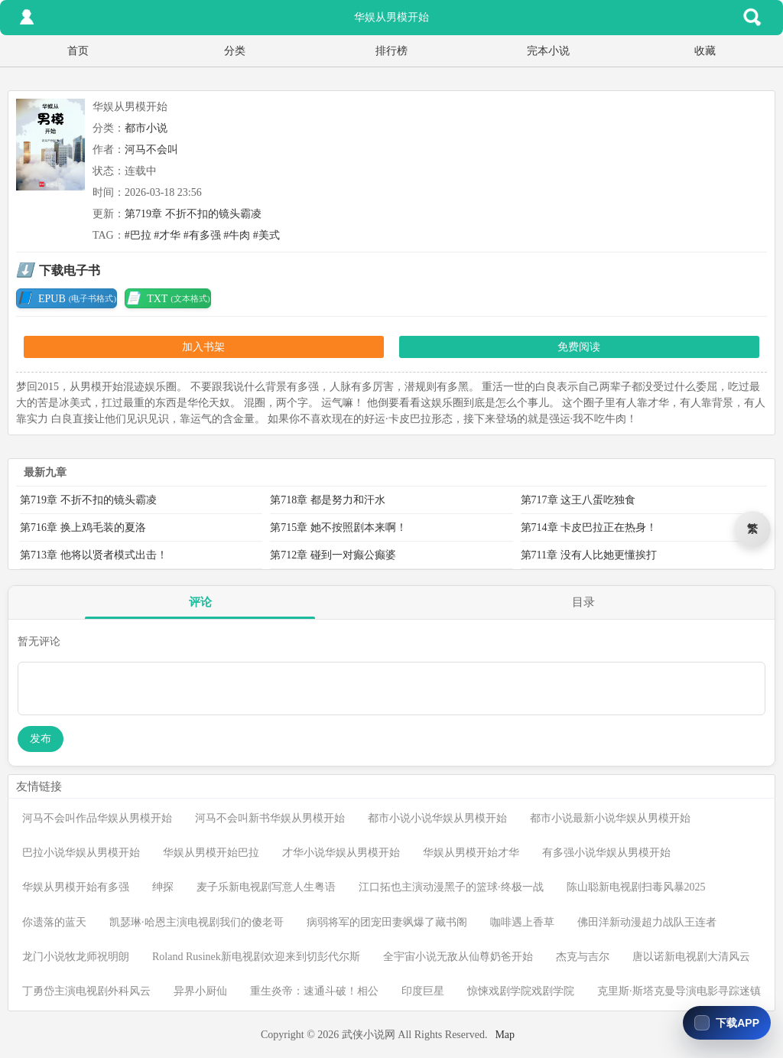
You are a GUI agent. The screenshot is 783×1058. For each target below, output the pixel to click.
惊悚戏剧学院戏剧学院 (520, 991)
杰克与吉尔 (582, 956)
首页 (78, 51)
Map (505, 1034)
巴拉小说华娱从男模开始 (81, 852)
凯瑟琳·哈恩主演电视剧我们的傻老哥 (196, 922)
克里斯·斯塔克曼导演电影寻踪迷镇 (679, 991)
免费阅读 (578, 347)
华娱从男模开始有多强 (75, 887)
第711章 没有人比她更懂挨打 (589, 555)
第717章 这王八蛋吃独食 (578, 500)
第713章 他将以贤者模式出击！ (93, 555)
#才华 (167, 235)
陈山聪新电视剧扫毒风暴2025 (636, 887)
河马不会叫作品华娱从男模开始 (97, 818)
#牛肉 (236, 235)
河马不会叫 (151, 149)
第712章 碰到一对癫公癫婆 (333, 555)
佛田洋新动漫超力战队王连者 (646, 922)
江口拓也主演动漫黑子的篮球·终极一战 (451, 887)
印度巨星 (422, 991)
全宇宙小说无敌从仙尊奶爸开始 (458, 956)
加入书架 (203, 347)
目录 (583, 601)
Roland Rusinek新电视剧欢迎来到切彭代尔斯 (256, 956)
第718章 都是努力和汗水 (327, 500)
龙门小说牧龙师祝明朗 (75, 956)
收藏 (705, 51)
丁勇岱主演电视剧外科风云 (86, 991)
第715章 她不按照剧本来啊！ (338, 527)
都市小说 (146, 128)
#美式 (266, 235)
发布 (40, 738)
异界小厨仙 (200, 991)
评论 (200, 601)
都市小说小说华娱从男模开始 (437, 818)
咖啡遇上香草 (522, 922)
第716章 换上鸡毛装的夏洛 (83, 527)
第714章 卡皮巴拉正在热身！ (589, 527)
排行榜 (391, 51)
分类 (234, 51)
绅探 (163, 887)
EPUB (66, 298)
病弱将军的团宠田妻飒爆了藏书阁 (387, 922)
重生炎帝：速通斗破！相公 (314, 991)
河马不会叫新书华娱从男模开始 (270, 818)
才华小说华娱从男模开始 (341, 852)
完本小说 (548, 51)
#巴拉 (138, 235)
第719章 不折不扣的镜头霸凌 (193, 214)
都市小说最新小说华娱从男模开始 (610, 818)
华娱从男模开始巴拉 (211, 852)
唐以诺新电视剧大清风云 (691, 956)
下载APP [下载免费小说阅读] (737, 1023)
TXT (167, 298)
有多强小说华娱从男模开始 (606, 852)
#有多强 (202, 235)
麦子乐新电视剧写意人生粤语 (266, 887)
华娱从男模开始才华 (471, 852)
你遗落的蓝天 (54, 922)
